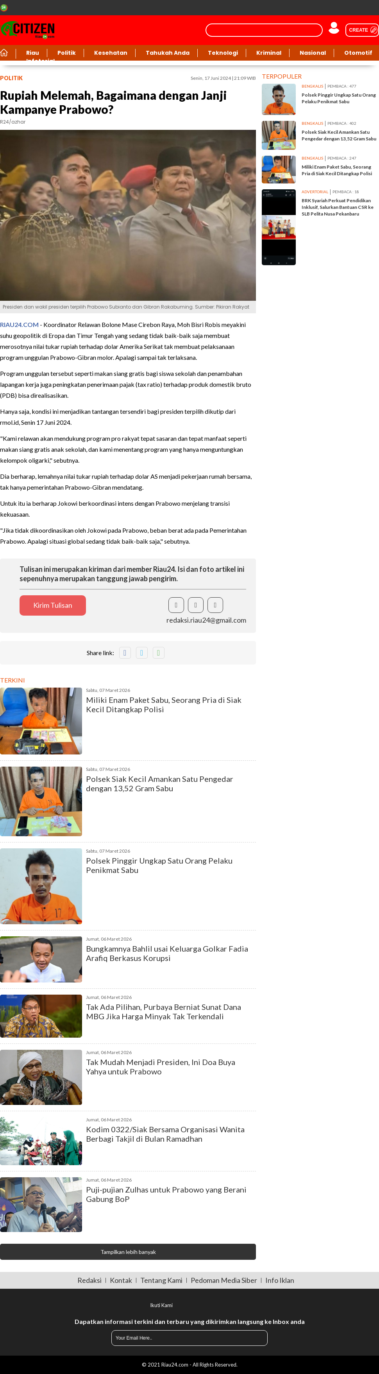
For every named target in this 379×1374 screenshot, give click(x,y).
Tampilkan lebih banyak (128, 1251)
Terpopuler (282, 76)
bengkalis (312, 86)
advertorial (315, 191)
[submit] (255, 1338)
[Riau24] (27, 30)
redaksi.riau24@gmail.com (206, 620)
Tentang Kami (161, 1280)
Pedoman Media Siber (224, 1280)
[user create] (359, 30)
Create (358, 30)
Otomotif (358, 53)
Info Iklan (279, 1280)
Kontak (121, 1280)
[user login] (334, 29)
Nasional (313, 53)
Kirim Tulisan (52, 605)
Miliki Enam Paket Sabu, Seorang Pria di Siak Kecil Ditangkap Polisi (163, 704)
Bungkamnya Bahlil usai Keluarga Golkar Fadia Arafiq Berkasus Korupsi (167, 953)
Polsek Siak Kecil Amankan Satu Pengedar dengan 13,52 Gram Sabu (159, 783)
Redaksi (89, 1280)
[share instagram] (215, 605)
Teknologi (223, 53)
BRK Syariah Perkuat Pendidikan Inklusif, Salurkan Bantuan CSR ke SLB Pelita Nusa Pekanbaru (338, 207)
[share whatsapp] (158, 653)
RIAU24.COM (19, 324)
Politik (66, 53)
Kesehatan (110, 53)
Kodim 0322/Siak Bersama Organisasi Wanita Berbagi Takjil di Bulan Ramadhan (165, 1133)
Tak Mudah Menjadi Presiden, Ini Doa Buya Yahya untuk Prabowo (160, 1066)
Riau (32, 53)
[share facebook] (176, 605)
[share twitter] (196, 605)
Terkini (12, 680)
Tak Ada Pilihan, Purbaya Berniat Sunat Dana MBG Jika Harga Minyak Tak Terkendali (163, 1011)
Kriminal (268, 53)
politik (11, 78)
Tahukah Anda (168, 53)
